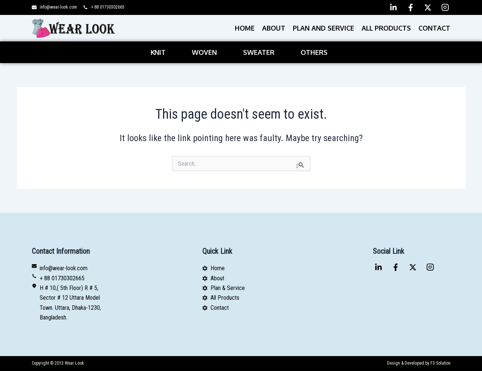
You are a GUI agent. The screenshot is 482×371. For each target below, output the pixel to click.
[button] (160, 52)
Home (245, 28)
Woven (204, 52)
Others (314, 52)
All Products (386, 28)
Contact (434, 28)
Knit (158, 52)
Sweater (258, 52)
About (273, 28)
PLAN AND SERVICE (323, 28)
